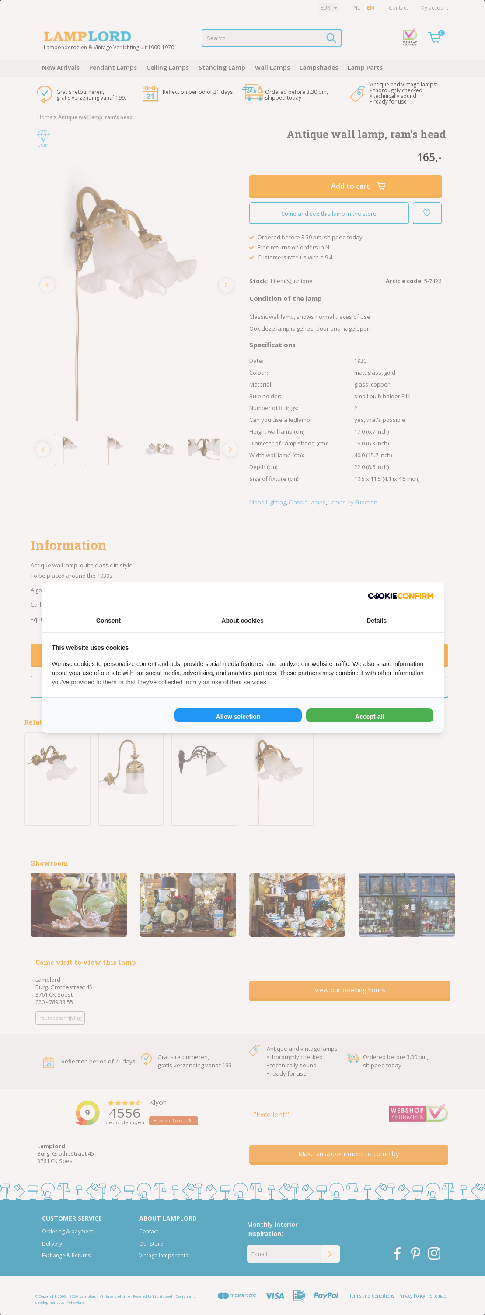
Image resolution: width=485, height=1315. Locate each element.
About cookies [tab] (242, 620)
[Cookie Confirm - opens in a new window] (400, 596)
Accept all (369, 716)
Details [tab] (376, 620)
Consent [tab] (108, 620)
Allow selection (238, 716)
